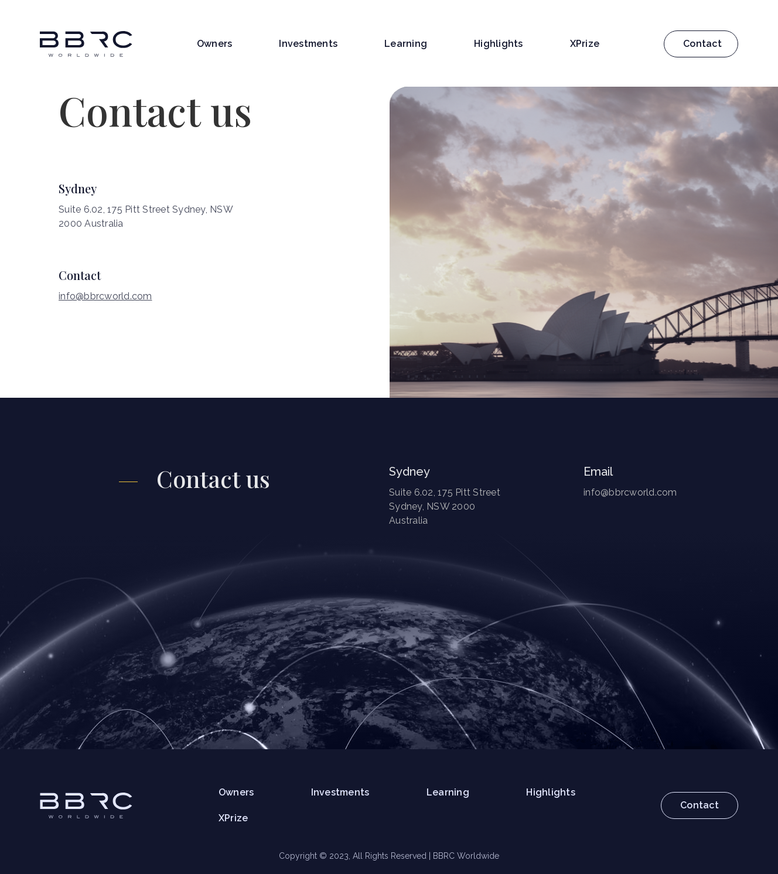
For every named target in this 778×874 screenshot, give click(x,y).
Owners (215, 43)
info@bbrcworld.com (105, 296)
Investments (308, 43)
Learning (405, 43)
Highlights (498, 43)
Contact (702, 43)
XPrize (585, 43)
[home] (86, 44)
